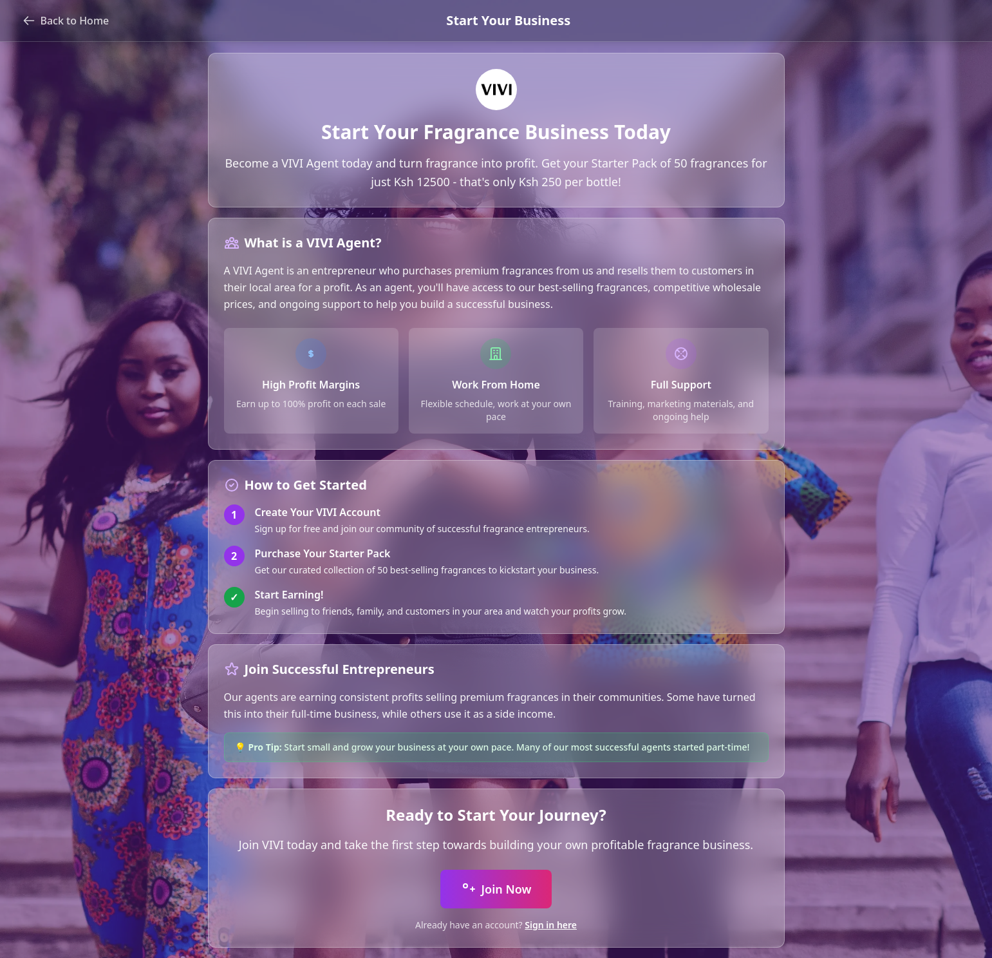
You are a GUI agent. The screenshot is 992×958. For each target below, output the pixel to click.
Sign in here (551, 925)
